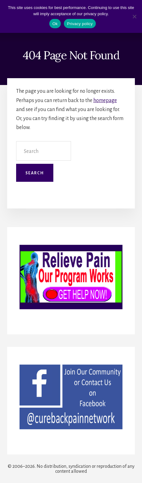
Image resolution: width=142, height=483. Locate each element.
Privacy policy (80, 23)
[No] (134, 16)
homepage (105, 100)
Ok (55, 23)
